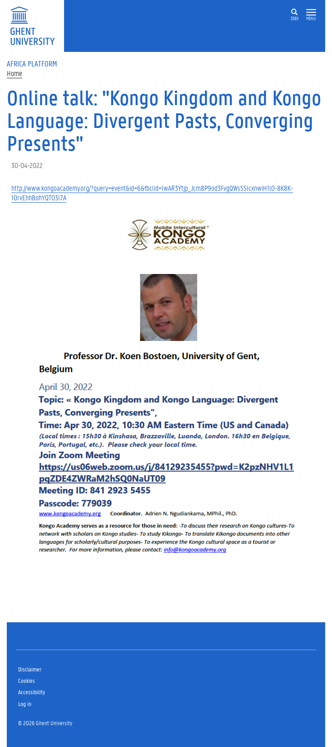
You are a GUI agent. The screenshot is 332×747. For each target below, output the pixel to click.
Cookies (26, 680)
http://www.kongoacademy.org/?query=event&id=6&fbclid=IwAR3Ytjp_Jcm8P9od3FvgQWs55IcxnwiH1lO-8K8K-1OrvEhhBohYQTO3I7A (152, 192)
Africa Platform (32, 63)
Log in (24, 703)
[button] (311, 12)
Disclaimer (29, 669)
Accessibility (31, 692)
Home (14, 73)
